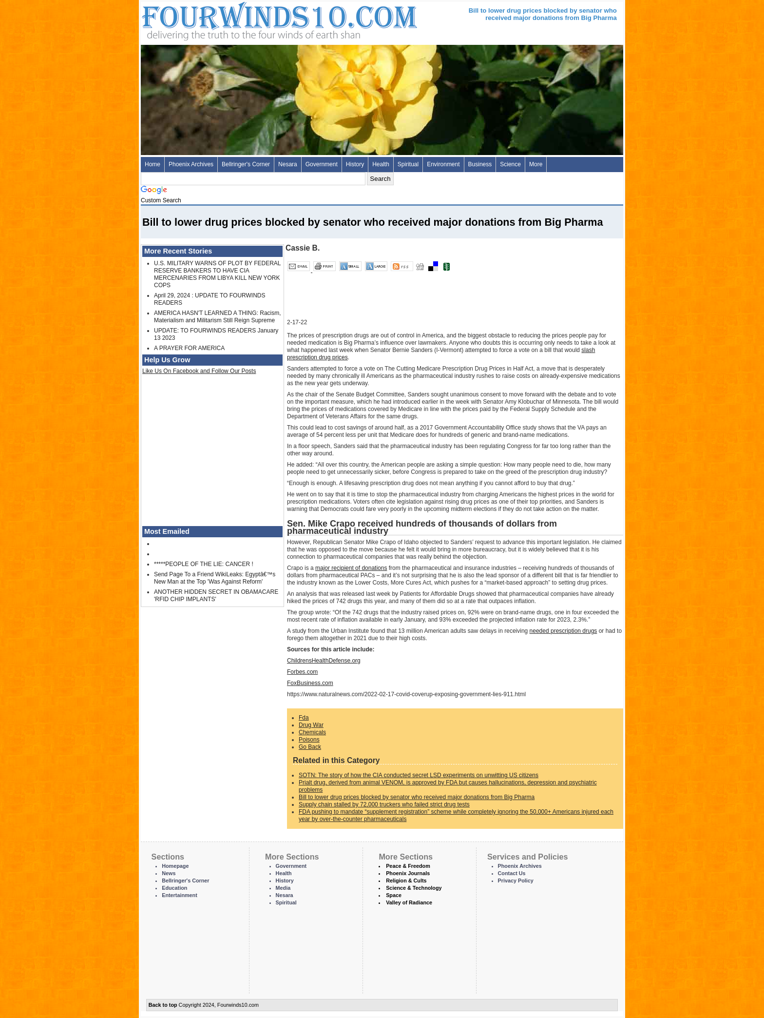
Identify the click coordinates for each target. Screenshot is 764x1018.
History (355, 164)
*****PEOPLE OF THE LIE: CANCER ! (203, 564)
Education (174, 888)
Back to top (163, 1005)
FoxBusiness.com (310, 683)
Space (393, 895)
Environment (443, 164)
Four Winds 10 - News (238, 19)
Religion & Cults (406, 880)
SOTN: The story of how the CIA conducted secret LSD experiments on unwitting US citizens (418, 775)
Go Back (310, 747)
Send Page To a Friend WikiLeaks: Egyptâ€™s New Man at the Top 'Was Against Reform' (214, 578)
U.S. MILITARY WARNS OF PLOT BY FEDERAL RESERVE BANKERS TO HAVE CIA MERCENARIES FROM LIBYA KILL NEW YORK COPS (217, 274)
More (535, 164)
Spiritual (408, 164)
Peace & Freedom (408, 866)
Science (510, 164)
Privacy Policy (516, 880)
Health (380, 164)
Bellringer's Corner (246, 164)
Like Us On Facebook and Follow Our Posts (199, 371)
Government (322, 164)
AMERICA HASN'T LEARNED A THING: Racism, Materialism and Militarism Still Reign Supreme (217, 317)
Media (283, 888)
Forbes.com (302, 671)
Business (480, 164)
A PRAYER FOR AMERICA (189, 348)
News (168, 873)
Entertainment (179, 895)
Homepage (175, 866)
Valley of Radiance (409, 902)
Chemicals (312, 732)
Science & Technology (413, 888)
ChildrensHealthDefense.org (324, 660)
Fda (304, 717)
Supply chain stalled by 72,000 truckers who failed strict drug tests (384, 804)
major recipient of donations (351, 568)
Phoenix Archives (191, 164)
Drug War (311, 725)
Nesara (287, 164)
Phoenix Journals (408, 873)
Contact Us (512, 873)
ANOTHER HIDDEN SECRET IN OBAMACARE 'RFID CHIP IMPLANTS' (216, 595)
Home (152, 164)
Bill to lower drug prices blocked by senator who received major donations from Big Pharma (417, 797)
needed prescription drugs (563, 630)
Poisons (309, 739)
